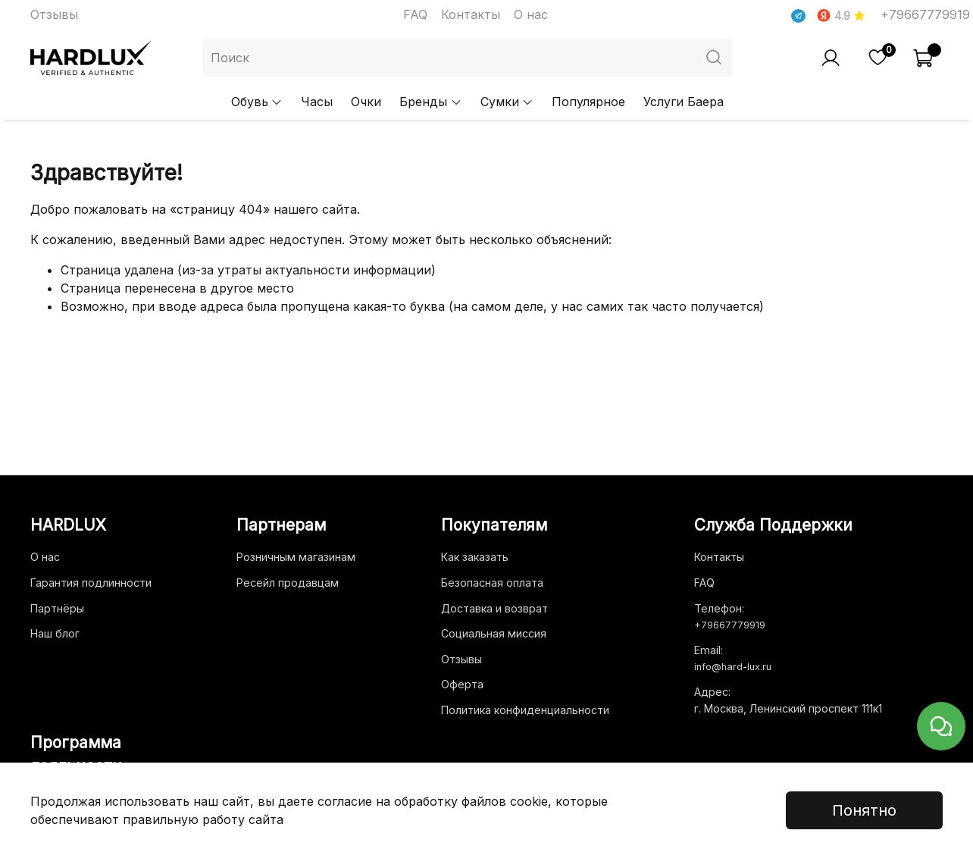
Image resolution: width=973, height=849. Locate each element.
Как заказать (474, 556)
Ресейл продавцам (287, 582)
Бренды (430, 101)
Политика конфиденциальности (525, 709)
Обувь (257, 101)
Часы (317, 101)
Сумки (506, 101)
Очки (366, 101)
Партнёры (57, 608)
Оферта (462, 684)
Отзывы (54, 14)
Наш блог (55, 633)
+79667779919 (925, 14)
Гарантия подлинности (91, 582)
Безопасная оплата (492, 582)
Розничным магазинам (295, 556)
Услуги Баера (683, 101)
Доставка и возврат (494, 608)
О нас (531, 14)
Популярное (588, 101)
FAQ (415, 14)
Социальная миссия (493, 633)
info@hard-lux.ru (732, 666)
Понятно (864, 810)
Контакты (470, 14)
